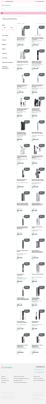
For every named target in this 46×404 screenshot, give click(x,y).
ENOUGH (19, 66)
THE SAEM (19, 232)
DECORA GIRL (20, 43)
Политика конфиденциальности (21, 378)
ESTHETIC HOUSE (36, 66)
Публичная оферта (38, 378)
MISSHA (34, 161)
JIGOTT (33, 232)
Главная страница (5, 16)
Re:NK (18, 185)
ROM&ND (34, 185)
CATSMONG (20, 327)
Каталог (10, 16)
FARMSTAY (19, 90)
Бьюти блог (4, 378)
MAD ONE (34, 256)
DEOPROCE (34, 279)
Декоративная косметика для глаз (21, 16)
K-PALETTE (19, 350)
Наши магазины (5, 380)
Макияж (13, 16)
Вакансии (3, 382)
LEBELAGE (19, 208)
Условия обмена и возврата (20, 382)
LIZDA (33, 137)
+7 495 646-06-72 (8, 1)
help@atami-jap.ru (39, 369)
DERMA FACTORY (36, 43)
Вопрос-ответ (37, 376)
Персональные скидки (19, 376)
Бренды (3, 376)
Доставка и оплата (18, 380)
